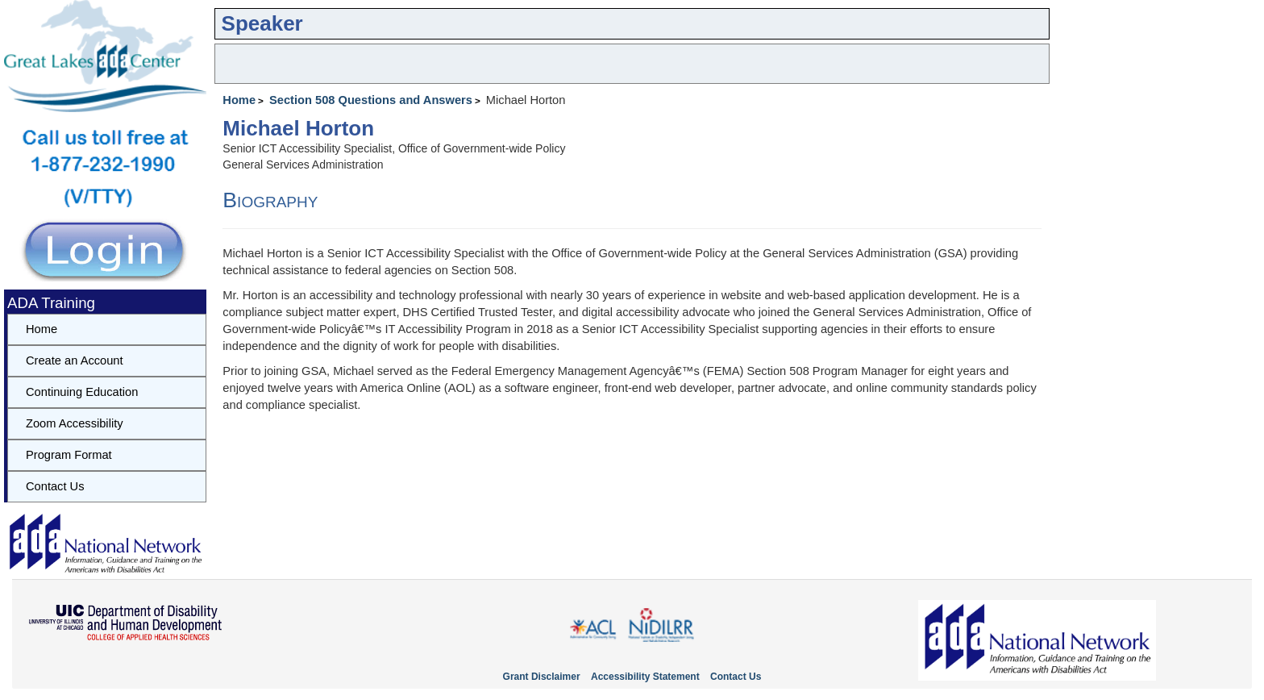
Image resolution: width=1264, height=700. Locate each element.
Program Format (69, 454)
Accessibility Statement (645, 676)
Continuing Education (82, 391)
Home (239, 100)
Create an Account (74, 360)
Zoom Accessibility (74, 423)
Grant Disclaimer (541, 676)
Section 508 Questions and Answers (370, 100)
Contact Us (55, 486)
